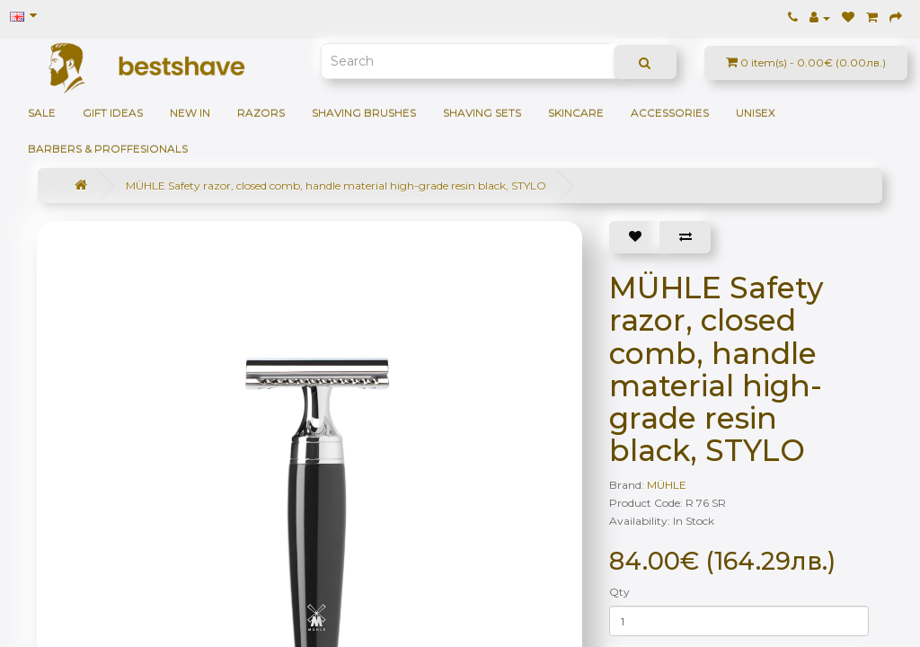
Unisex (755, 113)
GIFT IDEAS (113, 113)
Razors (261, 113)
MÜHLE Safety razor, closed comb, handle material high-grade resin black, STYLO (336, 185)
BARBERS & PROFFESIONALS (108, 148)
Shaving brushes (364, 113)
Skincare (576, 113)
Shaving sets (482, 113)
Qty (619, 591)
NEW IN (190, 113)
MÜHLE (666, 485)
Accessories (670, 113)
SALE (42, 113)
